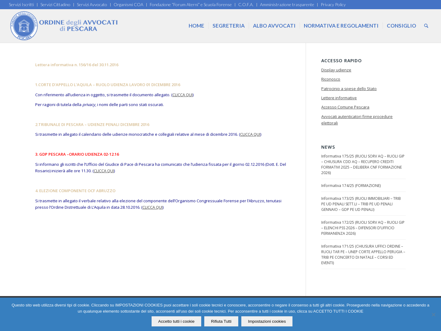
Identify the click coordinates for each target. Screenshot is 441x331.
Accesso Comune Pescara (345, 107)
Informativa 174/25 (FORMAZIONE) (351, 185)
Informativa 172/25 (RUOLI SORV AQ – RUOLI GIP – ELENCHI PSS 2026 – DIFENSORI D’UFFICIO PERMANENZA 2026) (363, 228)
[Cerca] (426, 26)
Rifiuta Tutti (221, 321)
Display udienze (336, 70)
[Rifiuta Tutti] (433, 314)
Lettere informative (339, 98)
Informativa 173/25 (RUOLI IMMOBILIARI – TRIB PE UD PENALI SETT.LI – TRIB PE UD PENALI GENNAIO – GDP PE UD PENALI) (361, 204)
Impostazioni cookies (267, 321)
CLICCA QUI (182, 94)
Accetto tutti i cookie (176, 321)
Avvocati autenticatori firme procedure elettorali (357, 120)
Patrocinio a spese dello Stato (349, 88)
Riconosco (330, 79)
